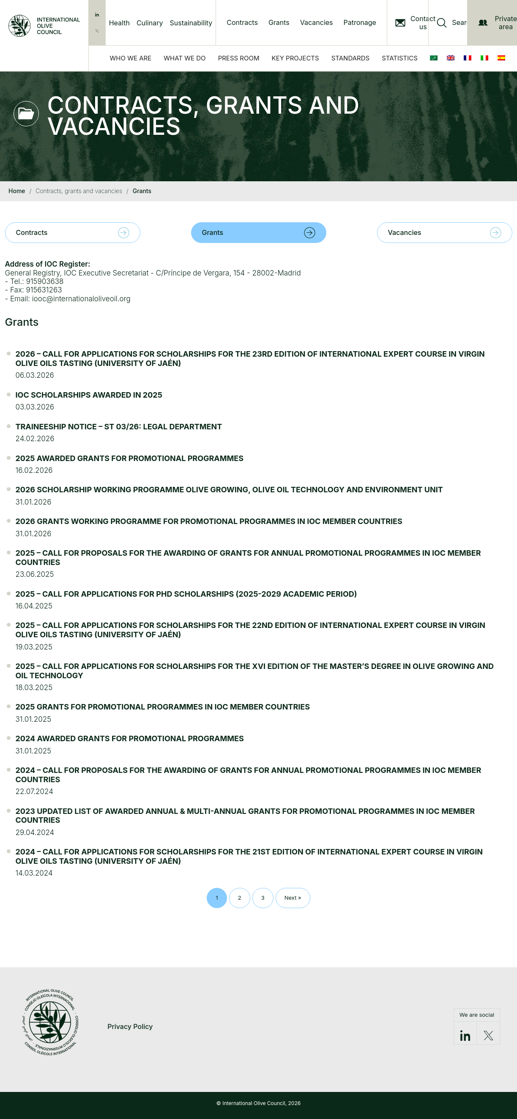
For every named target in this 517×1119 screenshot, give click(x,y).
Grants (279, 23)
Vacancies (316, 23)
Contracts (242, 23)
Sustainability (191, 23)
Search (463, 23)
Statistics (400, 58)
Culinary (150, 23)
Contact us (422, 23)
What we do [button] (184, 58)
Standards (350, 58)
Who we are (131, 58)
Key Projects (295, 58)
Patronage (360, 23)
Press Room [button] (239, 58)
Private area (497, 22)
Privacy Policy (130, 1026)
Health (119, 23)
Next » (292, 897)
